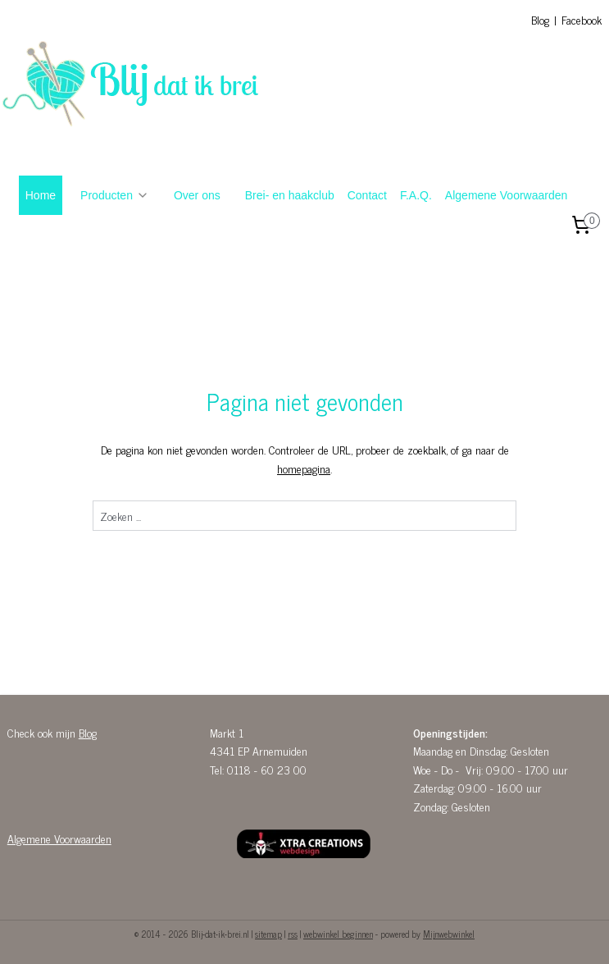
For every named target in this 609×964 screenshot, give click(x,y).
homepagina (303, 468)
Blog (540, 19)
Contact (367, 195)
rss (293, 933)
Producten (114, 195)
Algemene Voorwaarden (506, 195)
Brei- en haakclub (289, 195)
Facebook (581, 19)
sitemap (268, 933)
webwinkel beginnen (338, 933)
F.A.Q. (416, 195)
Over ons (197, 195)
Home (40, 195)
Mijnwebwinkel (449, 933)
